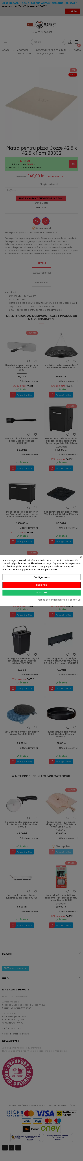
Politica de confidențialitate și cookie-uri (59, 599)
